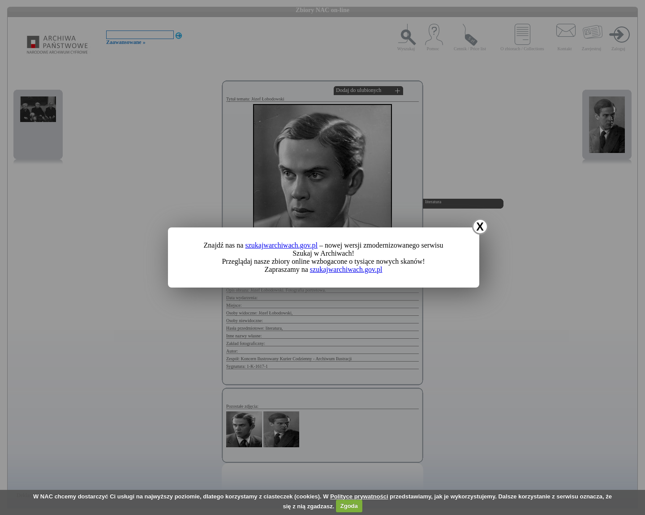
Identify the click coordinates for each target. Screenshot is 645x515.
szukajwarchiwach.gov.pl (281, 245)
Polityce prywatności (359, 496)
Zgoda (349, 505)
